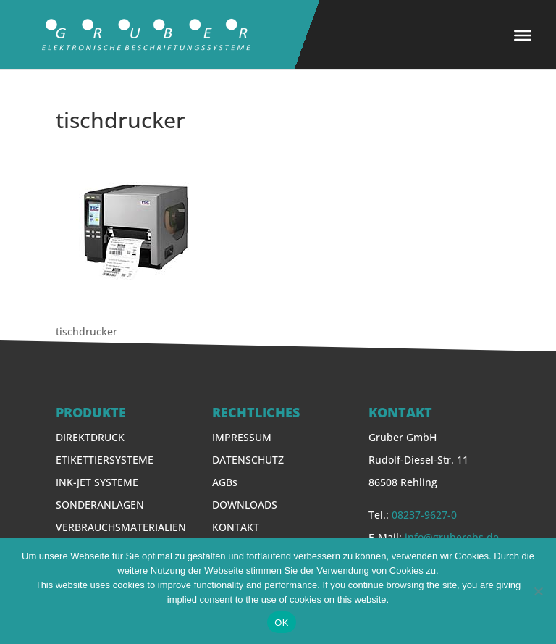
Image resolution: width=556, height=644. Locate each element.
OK (281, 622)
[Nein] (538, 591)
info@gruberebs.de (452, 537)
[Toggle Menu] (522, 35)
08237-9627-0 (424, 515)
